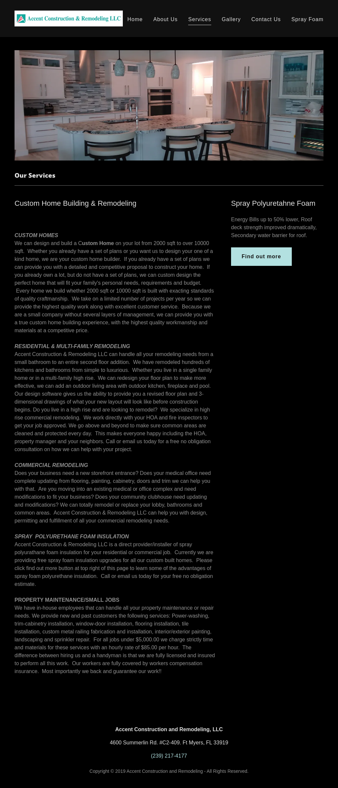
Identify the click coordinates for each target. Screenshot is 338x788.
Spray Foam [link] (307, 19)
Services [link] (199, 19)
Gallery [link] (231, 19)
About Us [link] (165, 19)
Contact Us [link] (266, 19)
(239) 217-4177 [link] (169, 756)
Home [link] (135, 19)
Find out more (261, 256)
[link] (69, 18)
